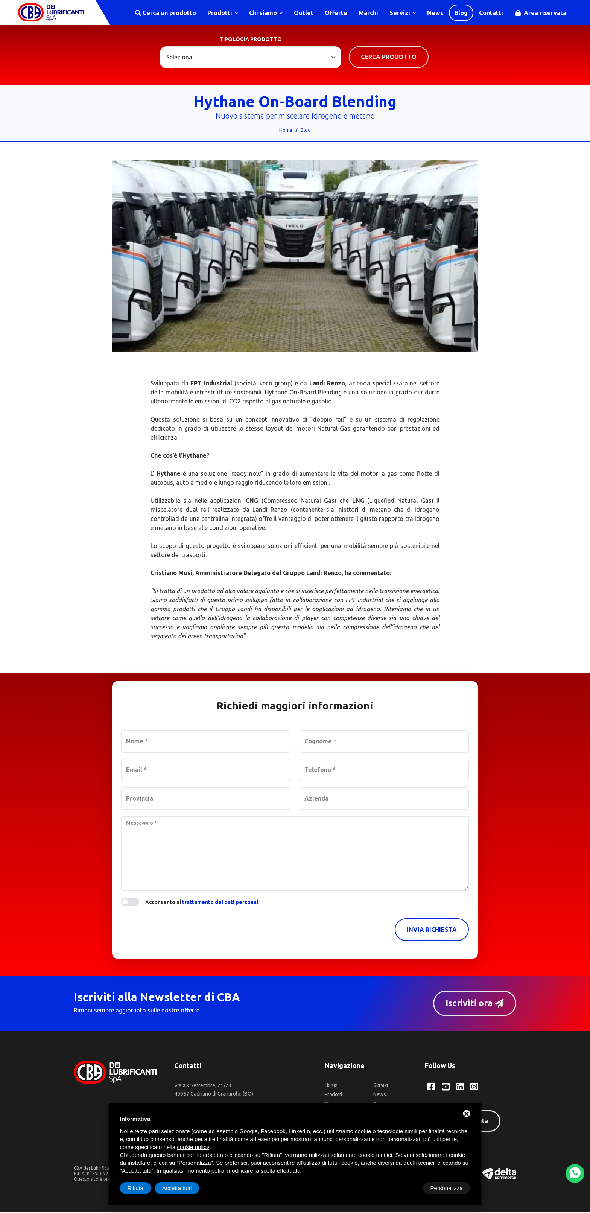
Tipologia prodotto (250, 40)
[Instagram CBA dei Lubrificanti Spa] (474, 1087)
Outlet (303, 12)
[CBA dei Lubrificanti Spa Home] (52, 13)
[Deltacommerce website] (499, 1174)
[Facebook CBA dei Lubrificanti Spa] (431, 1087)
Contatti (491, 12)
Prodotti (222, 12)
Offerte (336, 12)
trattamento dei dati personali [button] (221, 903)
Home (285, 130)
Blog (461, 12)
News (435, 12)
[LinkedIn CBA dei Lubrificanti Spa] (460, 1087)
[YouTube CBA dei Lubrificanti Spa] (446, 1087)
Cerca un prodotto (165, 12)
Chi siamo (266, 12)
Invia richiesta (432, 930)
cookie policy (193, 1147)
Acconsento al (202, 903)
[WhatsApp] (575, 1173)
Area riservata (540, 12)
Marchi (368, 12)
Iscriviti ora (473, 1004)
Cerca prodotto (389, 57)
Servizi (402, 12)
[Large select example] (250, 58)
